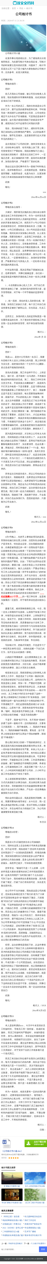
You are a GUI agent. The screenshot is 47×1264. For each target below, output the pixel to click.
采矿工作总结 (30, 1220)
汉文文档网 (19, 1259)
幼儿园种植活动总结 (33, 1217)
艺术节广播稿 (30, 1232)
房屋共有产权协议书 (33, 1224)
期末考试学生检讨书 (33, 1235)
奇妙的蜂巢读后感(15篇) (12, 1220)
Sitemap (23, 1262)
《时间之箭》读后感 (10, 1217)
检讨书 (29, 8)
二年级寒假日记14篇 (10, 1232)
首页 (14, 8)
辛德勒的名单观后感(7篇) (12, 1235)
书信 (21, 8)
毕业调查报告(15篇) (33, 1228)
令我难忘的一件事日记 (11, 1224)
